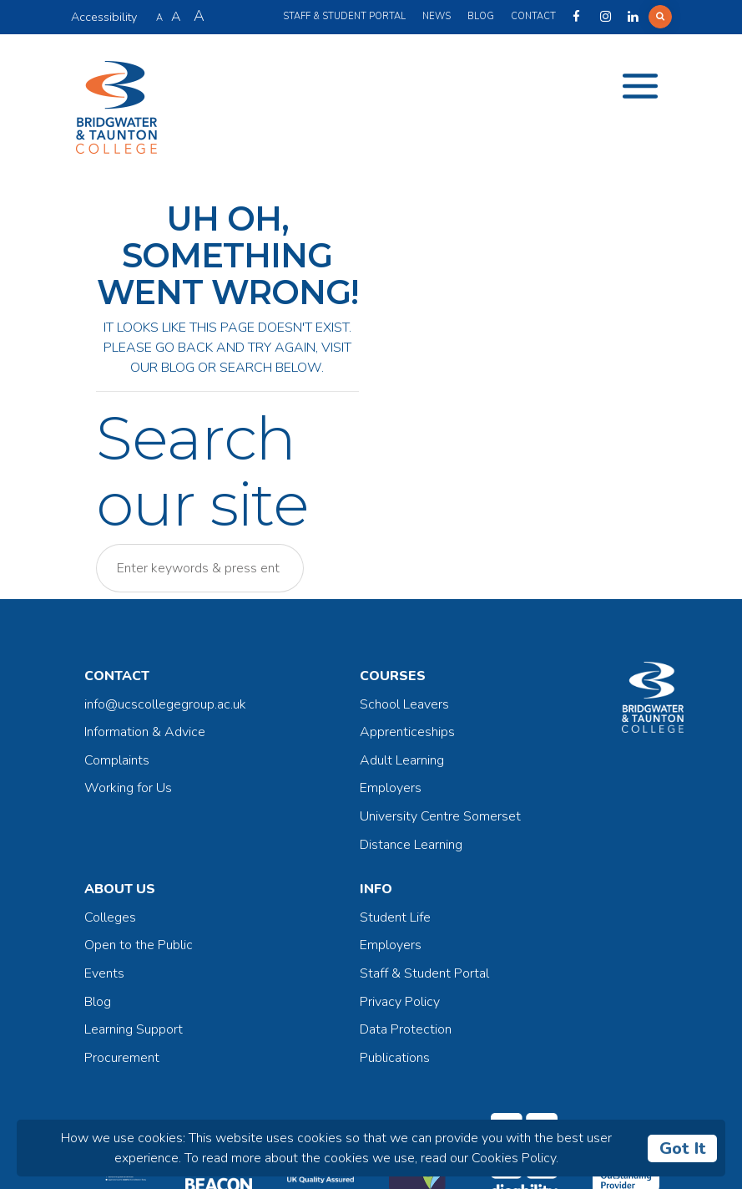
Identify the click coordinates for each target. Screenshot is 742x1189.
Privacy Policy (400, 1002)
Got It (682, 1148)
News (436, 16)
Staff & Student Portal (344, 16)
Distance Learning (411, 845)
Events (104, 973)
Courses (393, 676)
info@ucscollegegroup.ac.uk (165, 704)
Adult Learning (402, 760)
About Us (119, 889)
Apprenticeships (407, 732)
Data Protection (406, 1029)
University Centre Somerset (440, 816)
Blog (480, 16)
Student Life (395, 917)
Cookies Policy (514, 1158)
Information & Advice (144, 732)
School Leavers (404, 704)
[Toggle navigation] (640, 86)
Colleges (110, 917)
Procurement (121, 1058)
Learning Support (133, 1029)
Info (376, 889)
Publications (395, 1058)
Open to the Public (138, 945)
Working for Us (128, 788)
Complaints (116, 760)
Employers (390, 788)
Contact (533, 16)
